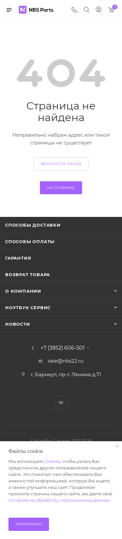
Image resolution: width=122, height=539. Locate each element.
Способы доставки (33, 225)
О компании (23, 291)
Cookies (52, 461)
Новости (17, 324)
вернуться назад (61, 164)
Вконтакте (61, 403)
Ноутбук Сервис (28, 307)
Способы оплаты (30, 241)
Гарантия (18, 258)
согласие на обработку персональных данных (59, 500)
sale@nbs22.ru (65, 361)
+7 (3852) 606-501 (63, 348)
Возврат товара (27, 274)
